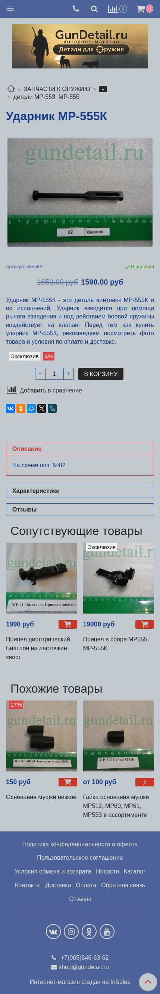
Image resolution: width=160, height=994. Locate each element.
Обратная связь (123, 885)
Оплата (86, 885)
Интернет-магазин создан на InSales (80, 982)
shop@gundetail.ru (84, 967)
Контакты (28, 885)
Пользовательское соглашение (80, 857)
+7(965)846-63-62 (84, 958)
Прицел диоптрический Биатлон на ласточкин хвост (38, 648)
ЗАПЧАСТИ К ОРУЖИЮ (56, 89)
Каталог (134, 871)
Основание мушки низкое (41, 797)
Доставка (58, 885)
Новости (107, 871)
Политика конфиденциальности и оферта (80, 844)
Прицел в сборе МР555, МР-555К (116, 643)
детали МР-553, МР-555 (46, 97)
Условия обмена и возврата (53, 871)
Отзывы (80, 899)
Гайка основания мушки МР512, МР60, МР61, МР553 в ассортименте (116, 806)
